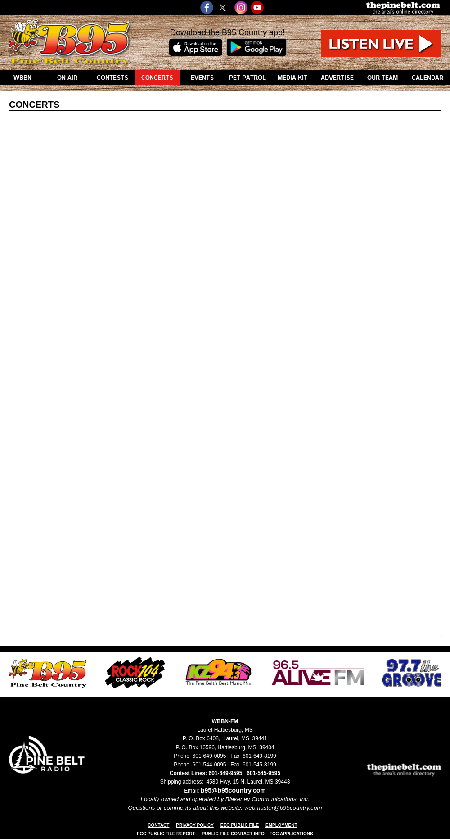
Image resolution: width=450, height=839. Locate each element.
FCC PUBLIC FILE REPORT (166, 833)
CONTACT (158, 825)
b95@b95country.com (233, 790)
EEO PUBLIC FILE (239, 825)
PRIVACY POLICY (195, 825)
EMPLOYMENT (281, 825)
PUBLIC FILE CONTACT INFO (233, 833)
